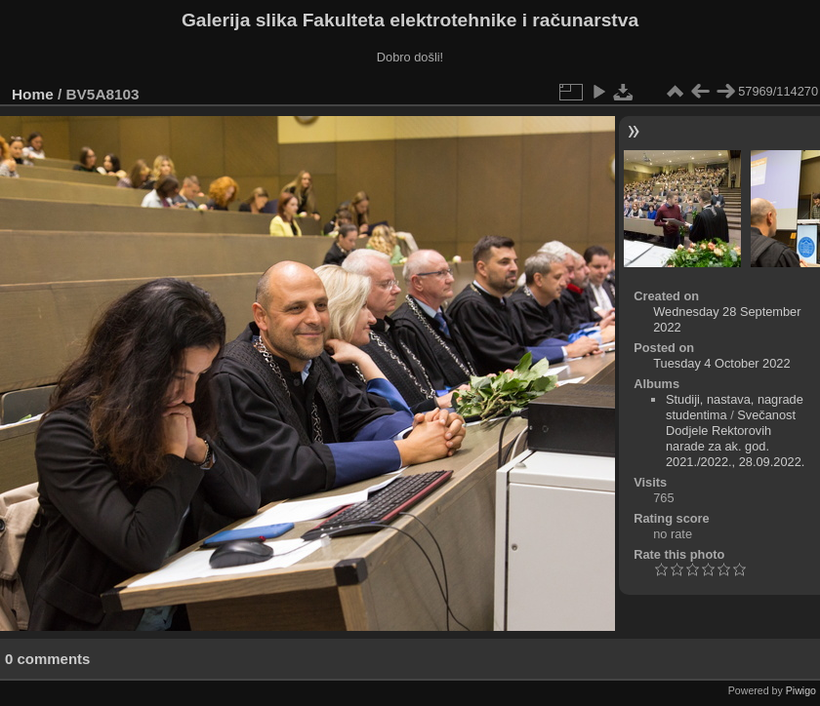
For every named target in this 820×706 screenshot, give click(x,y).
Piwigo (801, 690)
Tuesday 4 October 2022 (721, 363)
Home (33, 94)
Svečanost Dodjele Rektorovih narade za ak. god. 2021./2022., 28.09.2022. (735, 438)
